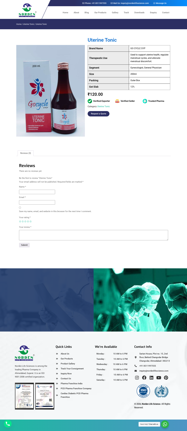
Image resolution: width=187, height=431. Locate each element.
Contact (165, 12)
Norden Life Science (151, 404)
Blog (87, 12)
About (76, 12)
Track (126, 12)
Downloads (139, 12)
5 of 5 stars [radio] (31, 221)
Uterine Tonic (28, 24)
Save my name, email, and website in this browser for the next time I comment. (55, 211)
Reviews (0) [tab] (25, 153)
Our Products (100, 12)
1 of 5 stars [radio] (20, 221)
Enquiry (153, 12)
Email (22, 197)
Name (22, 187)
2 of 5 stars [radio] (23, 221)
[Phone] (8, 424)
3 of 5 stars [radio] (25, 221)
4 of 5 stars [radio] (28, 221)
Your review (25, 227)
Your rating (24, 217)
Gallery (115, 12)
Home (65, 12)
